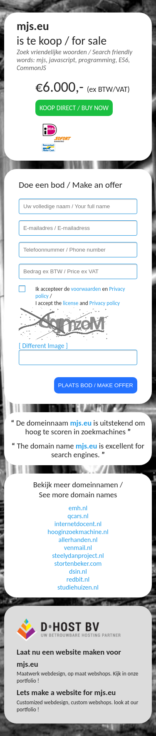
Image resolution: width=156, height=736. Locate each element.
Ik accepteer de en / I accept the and (80, 296)
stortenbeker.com (78, 563)
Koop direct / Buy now (74, 108)
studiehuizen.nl (78, 587)
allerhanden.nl (78, 540)
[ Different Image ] (43, 346)
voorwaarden (86, 288)
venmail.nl (78, 548)
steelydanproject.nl (78, 556)
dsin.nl (78, 571)
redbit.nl (78, 579)
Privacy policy (104, 303)
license (70, 303)
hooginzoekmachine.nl (77, 532)
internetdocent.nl (78, 524)
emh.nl (78, 508)
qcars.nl (77, 516)
